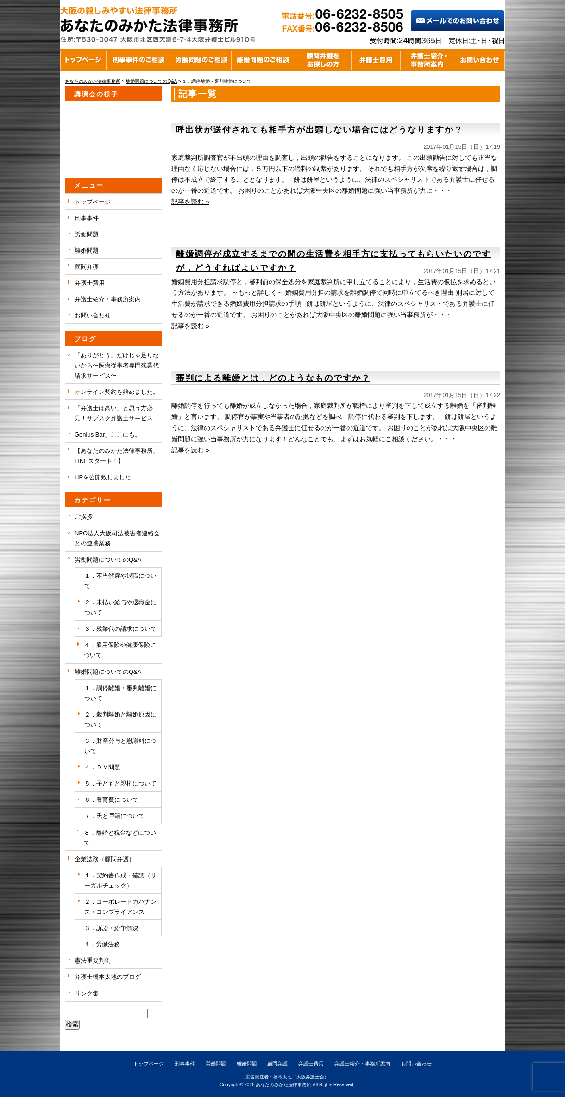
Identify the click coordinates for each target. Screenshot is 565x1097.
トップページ (93, 201)
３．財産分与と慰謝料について (120, 746)
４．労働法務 (102, 944)
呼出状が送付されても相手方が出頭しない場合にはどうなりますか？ (319, 129)
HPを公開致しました (103, 477)
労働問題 (87, 234)
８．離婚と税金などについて (120, 837)
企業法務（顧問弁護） (105, 859)
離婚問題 (87, 250)
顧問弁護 (87, 266)
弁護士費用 (90, 282)
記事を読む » (190, 201)
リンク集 (87, 993)
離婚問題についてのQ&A (108, 671)
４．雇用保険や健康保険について (120, 650)
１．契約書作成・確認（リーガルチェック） (120, 880)
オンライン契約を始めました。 (117, 391)
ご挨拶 (84, 516)
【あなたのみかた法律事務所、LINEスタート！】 (117, 455)
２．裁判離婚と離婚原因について (120, 719)
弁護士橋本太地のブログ (108, 976)
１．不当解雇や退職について (120, 581)
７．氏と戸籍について (114, 815)
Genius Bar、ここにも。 (108, 434)
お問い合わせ (93, 315)
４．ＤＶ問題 (102, 767)
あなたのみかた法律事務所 (283, 1084)
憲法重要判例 (93, 960)
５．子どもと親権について (120, 783)
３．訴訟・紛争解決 (111, 928)
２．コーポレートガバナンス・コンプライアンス (120, 906)
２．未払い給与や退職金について (120, 607)
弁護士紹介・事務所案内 (108, 299)
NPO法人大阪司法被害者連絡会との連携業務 (117, 538)
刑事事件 (87, 218)
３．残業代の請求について (120, 628)
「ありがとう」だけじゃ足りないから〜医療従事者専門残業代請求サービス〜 (117, 365)
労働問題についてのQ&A (108, 559)
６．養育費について (111, 799)
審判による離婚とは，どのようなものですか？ (273, 378)
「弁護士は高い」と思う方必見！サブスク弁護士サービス (114, 413)
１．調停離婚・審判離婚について (120, 693)
